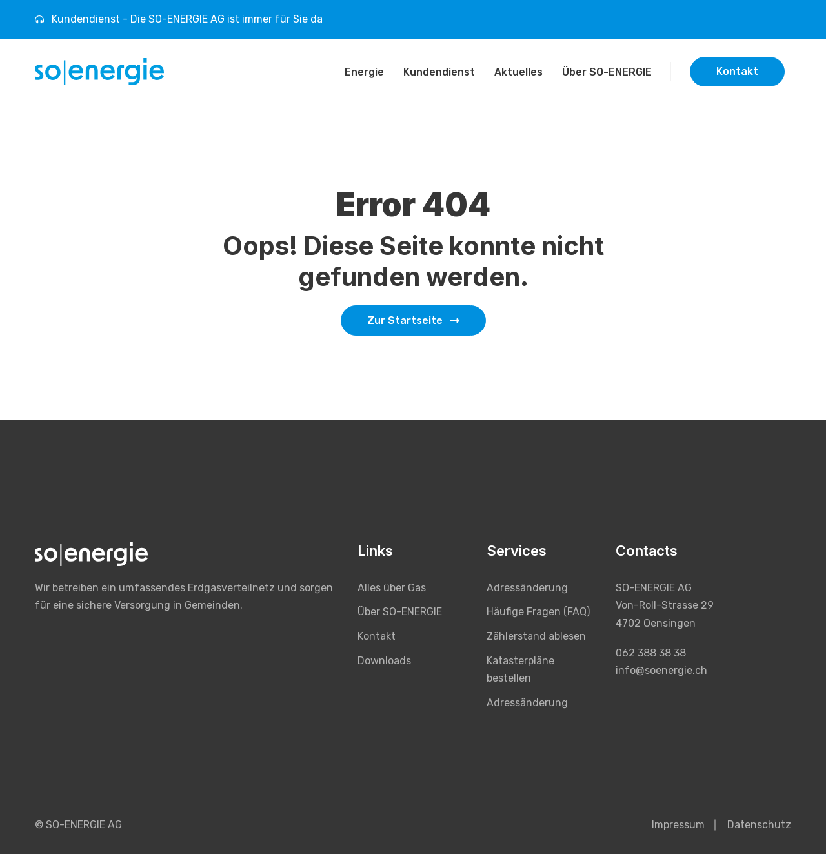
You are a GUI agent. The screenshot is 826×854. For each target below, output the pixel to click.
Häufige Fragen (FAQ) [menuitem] (538, 611)
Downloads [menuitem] (384, 661)
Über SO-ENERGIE (607, 72)
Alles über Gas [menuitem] (392, 588)
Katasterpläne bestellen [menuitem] (520, 670)
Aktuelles (518, 72)
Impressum (678, 824)
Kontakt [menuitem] (377, 636)
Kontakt (737, 71)
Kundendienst (439, 72)
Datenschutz (759, 824)
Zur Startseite (413, 320)
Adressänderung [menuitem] (527, 588)
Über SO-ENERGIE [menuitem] (400, 611)
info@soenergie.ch (661, 670)
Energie (364, 72)
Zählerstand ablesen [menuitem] (536, 636)
